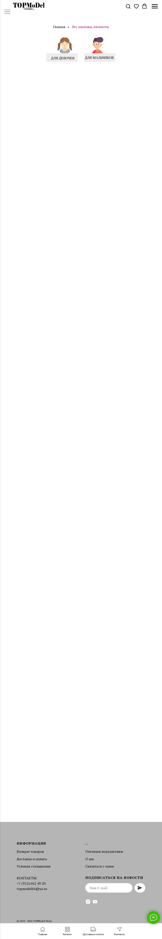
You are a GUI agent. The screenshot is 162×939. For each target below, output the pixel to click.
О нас (89, 859)
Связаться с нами (99, 866)
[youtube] (95, 901)
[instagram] (88, 901)
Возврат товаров (30, 851)
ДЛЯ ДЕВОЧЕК (63, 58)
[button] (128, 6)
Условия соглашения (34, 866)
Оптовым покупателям (104, 851)
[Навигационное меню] (155, 6)
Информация (31, 843)
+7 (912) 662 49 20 (31, 883)
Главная (59, 27)
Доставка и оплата (32, 859)
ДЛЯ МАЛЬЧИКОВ (99, 58)
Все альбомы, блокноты (90, 27)
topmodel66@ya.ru (32, 888)
